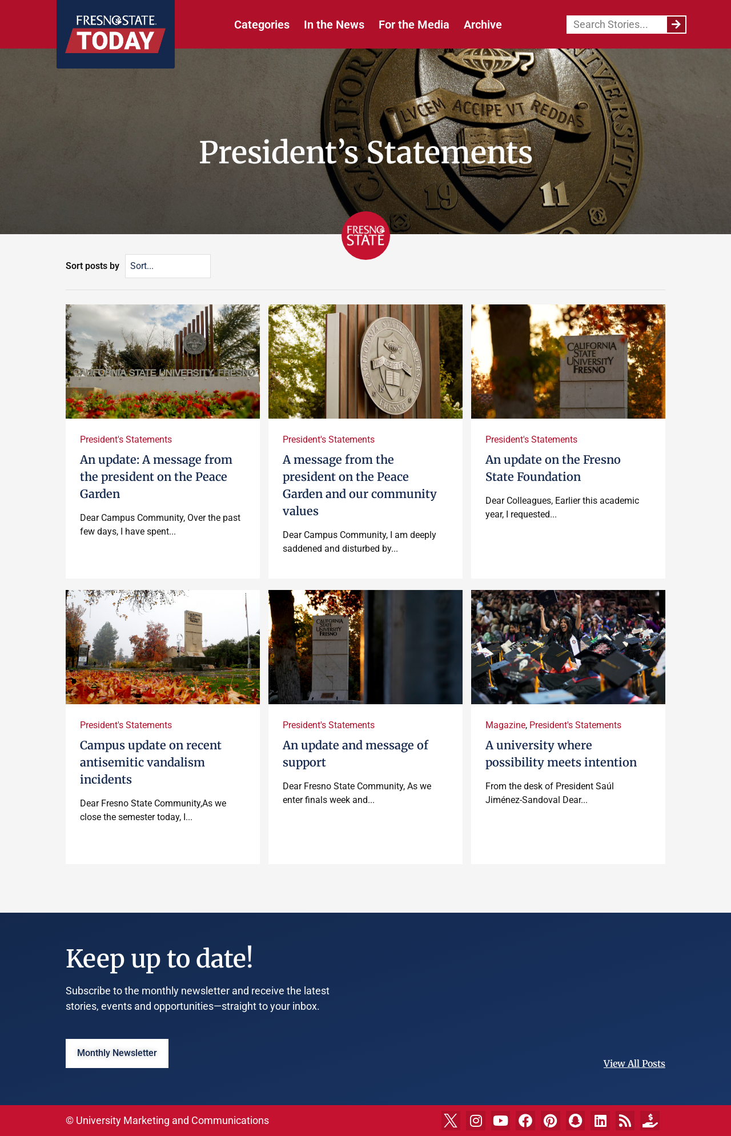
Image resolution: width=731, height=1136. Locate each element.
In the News (334, 24)
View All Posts (634, 1063)
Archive (483, 24)
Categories (262, 24)
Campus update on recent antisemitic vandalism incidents (151, 762)
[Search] (676, 25)
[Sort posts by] (168, 266)
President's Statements (126, 439)
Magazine (505, 725)
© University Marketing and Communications (167, 1120)
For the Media (414, 24)
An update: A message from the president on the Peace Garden (156, 476)
